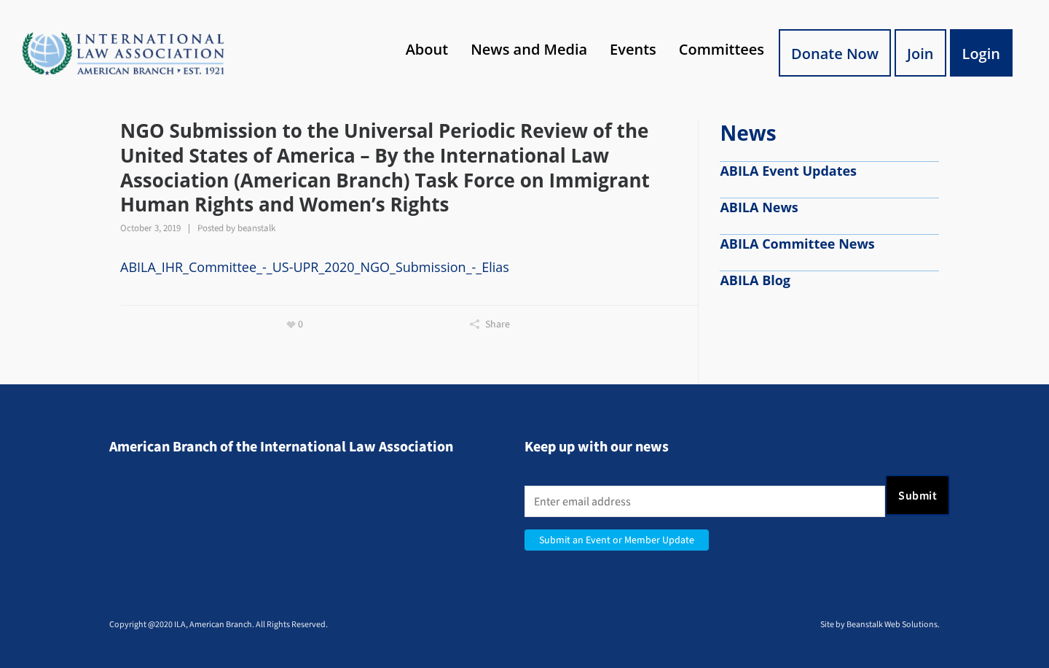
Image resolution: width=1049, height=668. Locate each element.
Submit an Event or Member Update (616, 540)
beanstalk (256, 228)
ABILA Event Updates (788, 170)
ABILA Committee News (797, 243)
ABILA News (759, 207)
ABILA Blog (755, 280)
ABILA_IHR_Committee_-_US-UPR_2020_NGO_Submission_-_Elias (314, 267)
